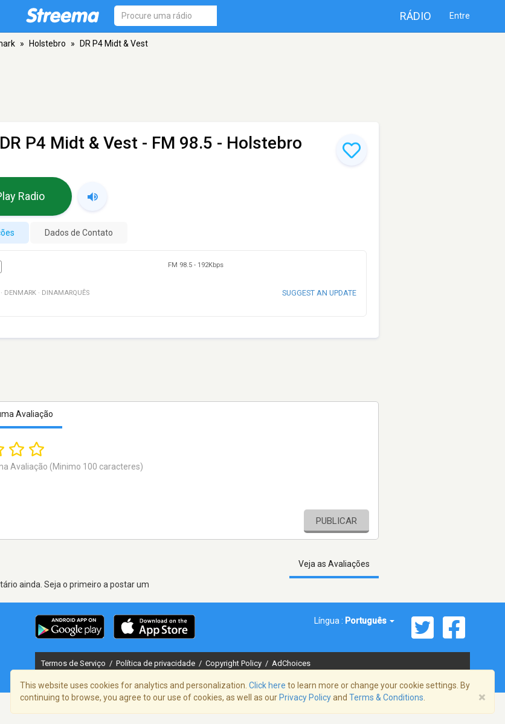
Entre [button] (459, 16)
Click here (267, 685)
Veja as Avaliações (334, 564)
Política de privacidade (156, 663)
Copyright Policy (234, 663)
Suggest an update (319, 292)
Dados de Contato (79, 233)
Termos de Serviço (74, 663)
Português (369, 620)
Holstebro (47, 43)
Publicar (336, 521)
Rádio (415, 16)
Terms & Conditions (386, 697)
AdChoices (291, 663)
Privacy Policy (305, 697)
